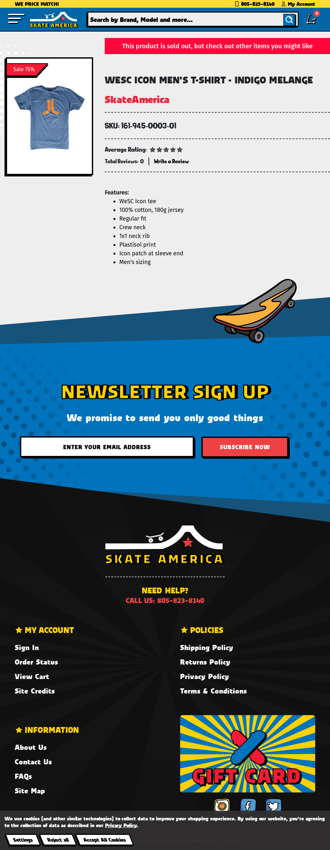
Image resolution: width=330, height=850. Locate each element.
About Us (31, 747)
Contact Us (33, 762)
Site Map (30, 791)
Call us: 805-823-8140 (165, 600)
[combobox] (193, 19)
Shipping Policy (206, 647)
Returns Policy (205, 662)
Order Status (36, 662)
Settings (23, 839)
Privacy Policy (204, 676)
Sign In (27, 647)
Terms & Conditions (213, 691)
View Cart (32, 676)
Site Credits (35, 691)
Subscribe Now (245, 447)
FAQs (23, 776)
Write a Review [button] (171, 161)
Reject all (58, 839)
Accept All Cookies (104, 839)
